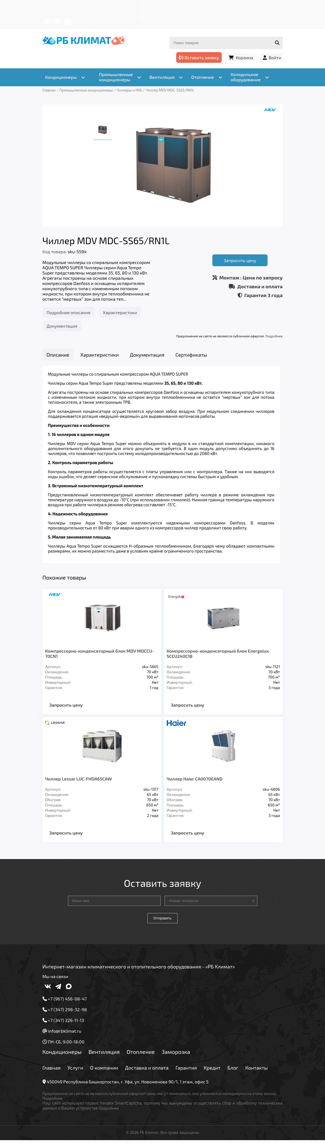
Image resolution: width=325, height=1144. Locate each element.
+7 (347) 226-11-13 (136, 21)
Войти (275, 57)
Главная (53, 6)
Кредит (193, 6)
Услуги (74, 6)
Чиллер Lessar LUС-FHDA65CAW (78, 782)
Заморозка (176, 1055)
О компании (98, 6)
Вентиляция (104, 1055)
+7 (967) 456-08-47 (95, 21)
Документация (62, 326)
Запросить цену (240, 260)
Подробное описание (69, 312)
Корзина (244, 57)
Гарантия (170, 6)
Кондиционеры (62, 1055)
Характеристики (120, 312)
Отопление (140, 1055)
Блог (211, 6)
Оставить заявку (199, 57)
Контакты (231, 6)
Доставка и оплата (136, 6)
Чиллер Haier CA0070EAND (195, 782)
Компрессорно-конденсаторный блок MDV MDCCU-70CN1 (99, 657)
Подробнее (273, 336)
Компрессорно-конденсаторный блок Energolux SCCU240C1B (218, 657)
